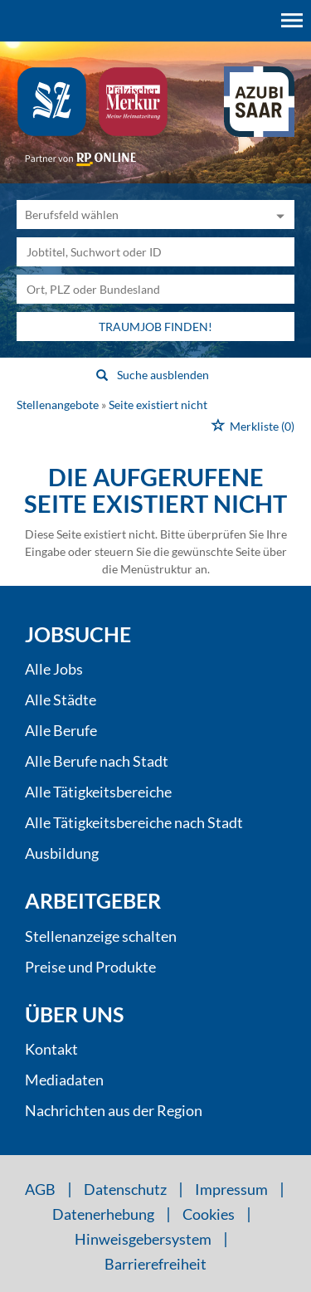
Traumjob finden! (155, 326)
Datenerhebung (103, 1214)
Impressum (231, 1189)
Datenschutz (125, 1189)
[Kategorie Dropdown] (277, 214)
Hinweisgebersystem (143, 1239)
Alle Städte (60, 699)
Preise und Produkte (90, 967)
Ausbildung (62, 853)
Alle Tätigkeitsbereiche (98, 792)
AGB (40, 1189)
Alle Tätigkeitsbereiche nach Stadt (134, 822)
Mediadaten (64, 1079)
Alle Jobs (54, 669)
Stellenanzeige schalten (101, 936)
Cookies (208, 1214)
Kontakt (51, 1049)
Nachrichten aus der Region (113, 1110)
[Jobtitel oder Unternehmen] (155, 251)
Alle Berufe (61, 730)
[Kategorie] (139, 214)
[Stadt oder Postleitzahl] (155, 289)
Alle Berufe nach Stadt (96, 761)
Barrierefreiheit (155, 1264)
